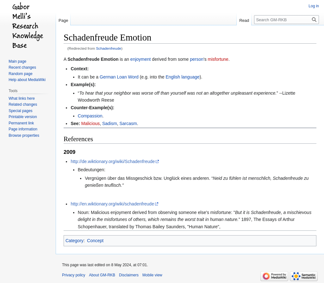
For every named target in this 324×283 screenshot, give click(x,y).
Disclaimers (129, 275)
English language (182, 76)
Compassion (90, 115)
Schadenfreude (109, 48)
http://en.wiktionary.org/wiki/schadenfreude (112, 203)
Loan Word (128, 76)
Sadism (109, 123)
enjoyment (140, 59)
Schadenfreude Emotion (92, 59)
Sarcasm (128, 123)
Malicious (90, 123)
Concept (95, 240)
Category (74, 240)
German (108, 76)
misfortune (218, 59)
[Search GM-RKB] (286, 19)
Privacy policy (73, 275)
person (196, 59)
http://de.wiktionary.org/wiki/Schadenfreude (113, 161)
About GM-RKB (102, 275)
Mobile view (152, 275)
